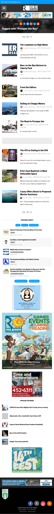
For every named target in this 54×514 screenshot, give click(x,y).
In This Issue (47, 367)
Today (18, 225)
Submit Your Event (21, 281)
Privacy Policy (32, 511)
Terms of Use (23, 511)
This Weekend (34, 225)
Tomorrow (24, 225)
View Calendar (34, 281)
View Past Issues (8, 367)
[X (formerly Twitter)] (36, 504)
